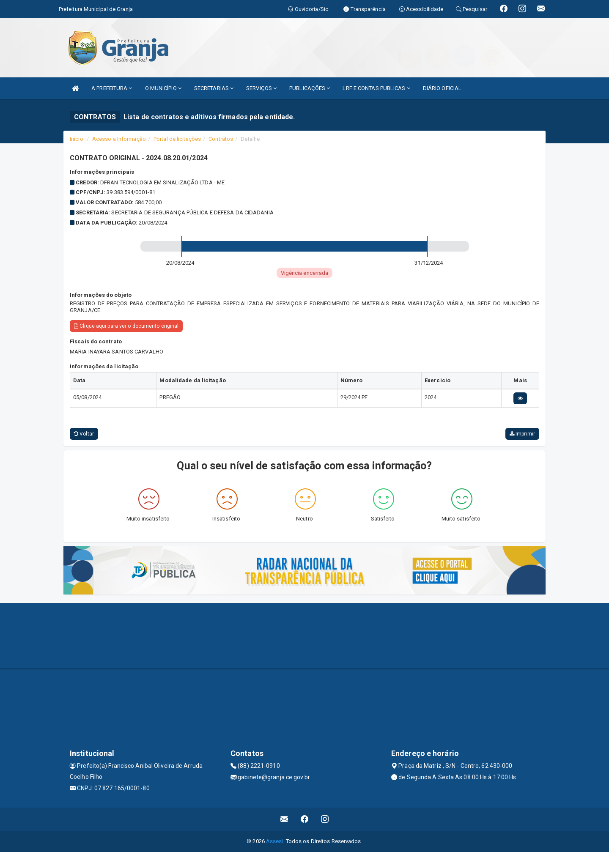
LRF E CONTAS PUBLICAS (376, 88)
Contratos (220, 139)
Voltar (84, 434)
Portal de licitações (177, 139)
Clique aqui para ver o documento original (126, 326)
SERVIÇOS (261, 88)
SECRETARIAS (213, 88)
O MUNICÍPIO (163, 88)
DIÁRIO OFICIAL (442, 88)
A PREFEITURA (111, 88)
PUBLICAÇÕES (309, 88)
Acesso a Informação (119, 139)
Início (76, 139)
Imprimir (522, 434)
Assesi (274, 841)
